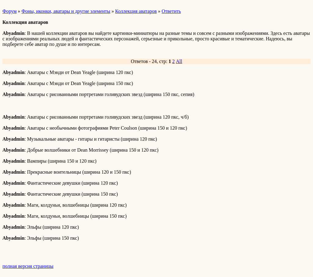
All (179, 61)
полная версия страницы (27, 266)
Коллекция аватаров (136, 11)
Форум (9, 11)
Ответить (171, 11)
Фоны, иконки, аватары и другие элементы (65, 11)
